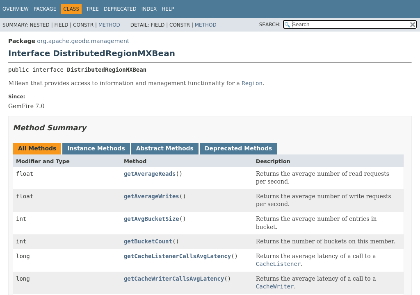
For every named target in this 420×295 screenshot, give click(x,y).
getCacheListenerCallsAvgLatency (177, 256)
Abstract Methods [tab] (165, 148)
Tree (92, 9)
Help (168, 9)
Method (109, 25)
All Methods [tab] (37, 148)
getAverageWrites (151, 196)
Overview (15, 9)
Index (149, 9)
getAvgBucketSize (151, 219)
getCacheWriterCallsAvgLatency (174, 278)
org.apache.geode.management (83, 41)
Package (45, 9)
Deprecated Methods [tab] (238, 148)
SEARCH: (270, 24)
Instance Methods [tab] (96, 148)
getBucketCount (148, 241)
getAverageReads (150, 173)
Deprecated (120, 9)
